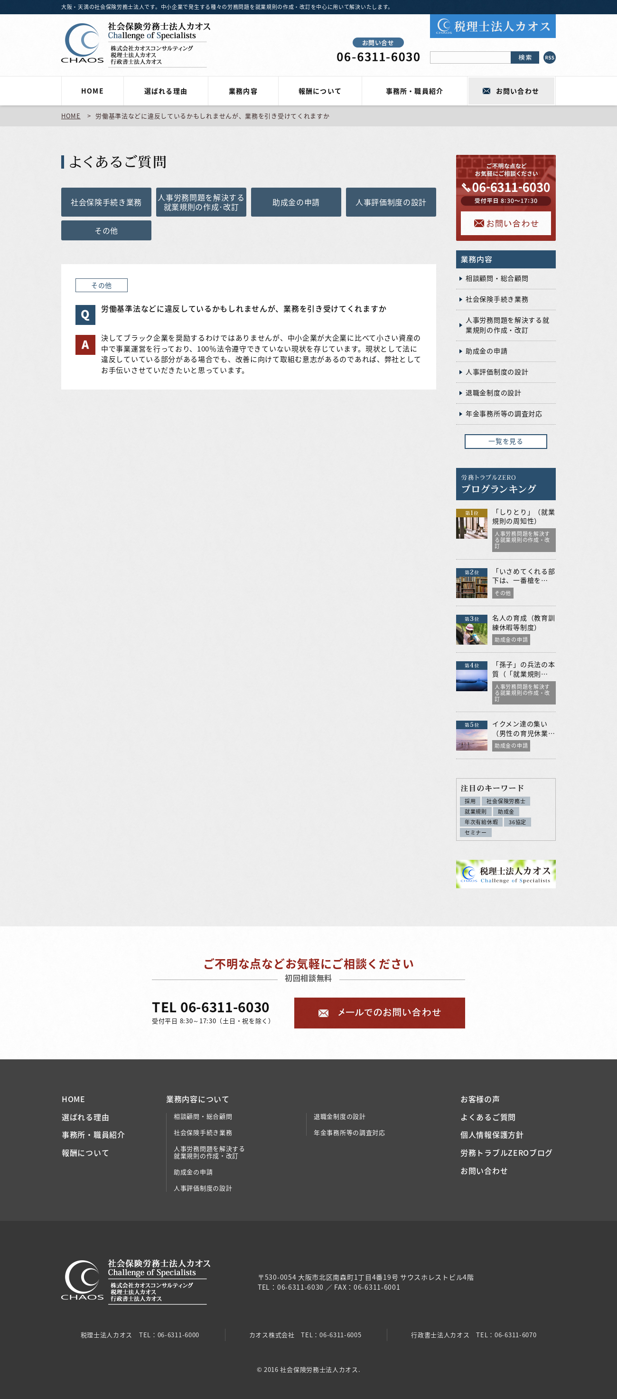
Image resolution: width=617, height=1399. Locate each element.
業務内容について (198, 1098)
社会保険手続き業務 (106, 202)
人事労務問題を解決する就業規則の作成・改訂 (507, 324)
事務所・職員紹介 (414, 90)
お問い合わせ (517, 90)
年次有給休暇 (481, 822)
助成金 (506, 812)
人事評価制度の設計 (391, 202)
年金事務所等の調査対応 (504, 413)
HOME (92, 90)
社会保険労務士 (505, 801)
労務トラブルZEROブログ (506, 1152)
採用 (470, 801)
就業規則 (476, 812)
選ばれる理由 (165, 90)
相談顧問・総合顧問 (497, 278)
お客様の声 (480, 1098)
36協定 (517, 822)
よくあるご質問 (488, 1117)
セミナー (476, 832)
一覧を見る (506, 441)
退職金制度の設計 (494, 392)
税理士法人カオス (107, 1334)
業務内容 (243, 90)
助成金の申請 (296, 202)
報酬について (320, 90)
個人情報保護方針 (492, 1134)
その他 (106, 230)
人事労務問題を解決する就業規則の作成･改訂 (201, 202)
